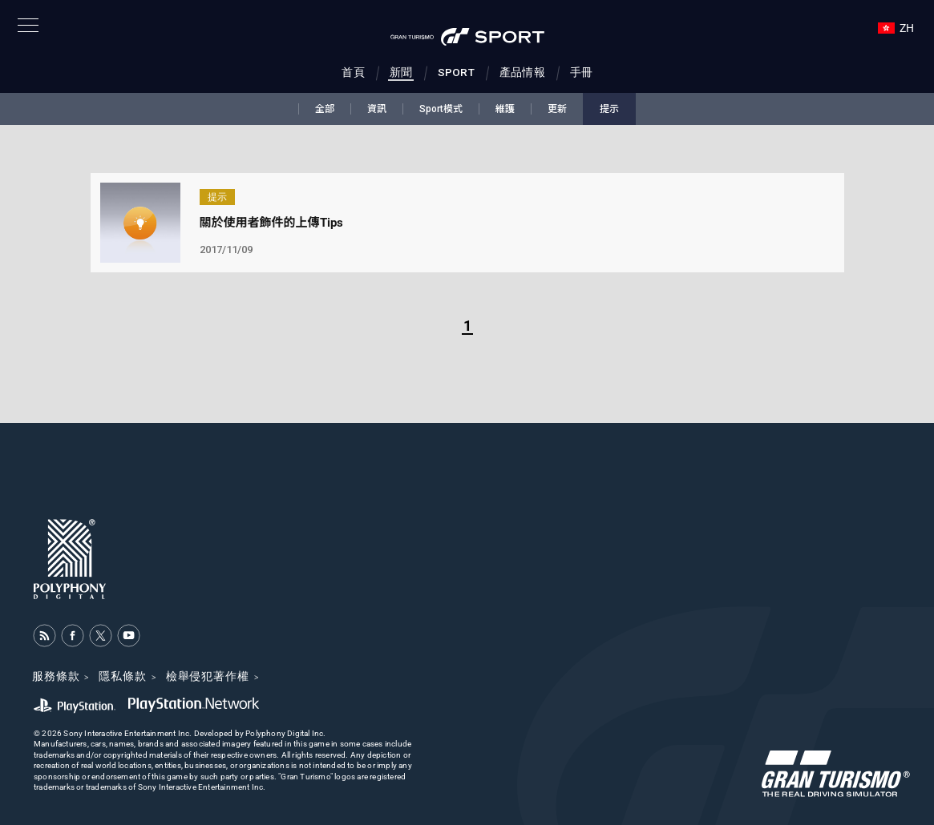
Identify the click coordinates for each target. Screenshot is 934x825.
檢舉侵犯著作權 (207, 676)
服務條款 (55, 676)
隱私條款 (122, 676)
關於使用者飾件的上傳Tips (271, 222)
